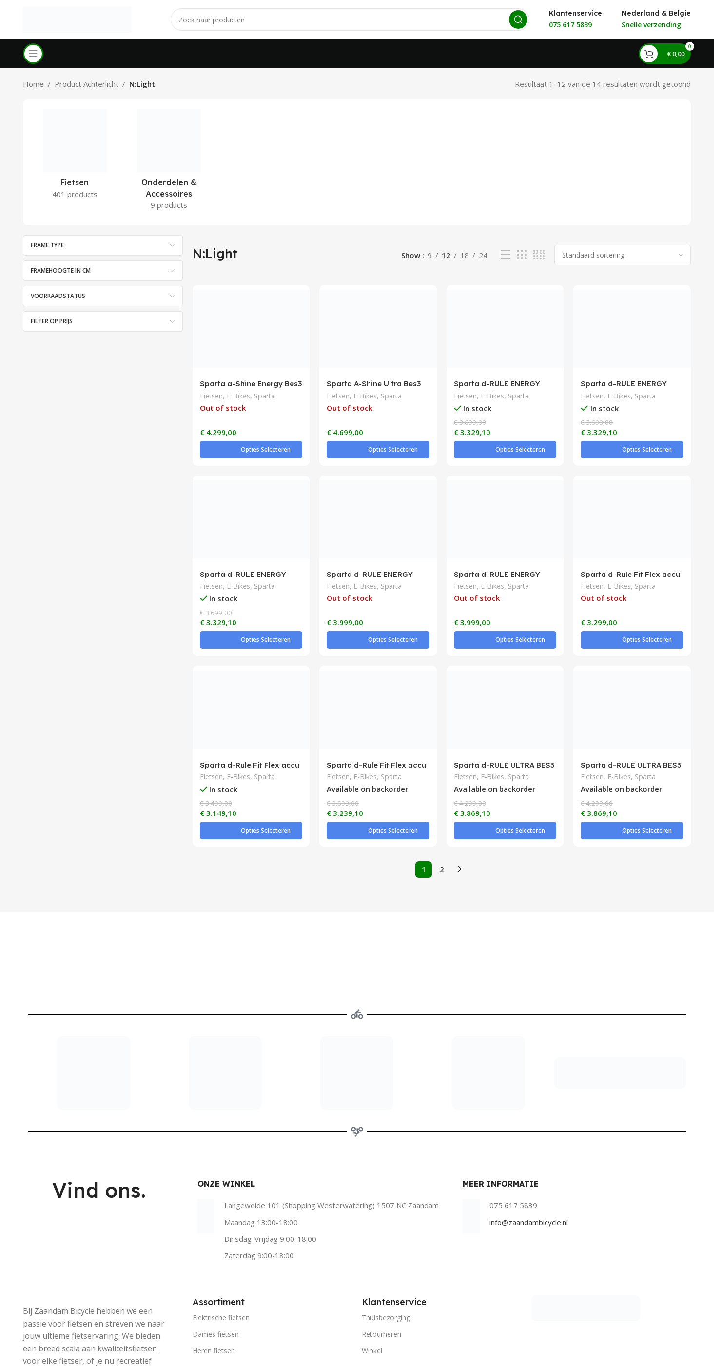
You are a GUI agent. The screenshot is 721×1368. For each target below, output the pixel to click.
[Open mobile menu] (33, 53)
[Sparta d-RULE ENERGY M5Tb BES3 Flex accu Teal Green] (505, 500)
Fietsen (211, 396)
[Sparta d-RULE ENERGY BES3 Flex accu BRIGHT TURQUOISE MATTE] (505, 329)
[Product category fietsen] (75, 157)
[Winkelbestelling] (622, 255)
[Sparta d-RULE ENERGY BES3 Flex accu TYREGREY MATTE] (632, 329)
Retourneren (381, 1275)
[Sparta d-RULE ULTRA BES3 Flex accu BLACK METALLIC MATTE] (505, 670)
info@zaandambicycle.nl (528, 1164)
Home (33, 84)
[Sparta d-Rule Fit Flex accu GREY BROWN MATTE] (251, 670)
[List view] (505, 254)
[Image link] (585, 1249)
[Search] (350, 19)
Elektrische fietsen (221, 1259)
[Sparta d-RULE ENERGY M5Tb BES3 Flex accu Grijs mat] (378, 500)
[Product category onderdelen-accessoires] (169, 162)
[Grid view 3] (521, 254)
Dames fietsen (216, 1275)
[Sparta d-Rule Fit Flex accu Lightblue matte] (378, 670)
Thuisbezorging (386, 1259)
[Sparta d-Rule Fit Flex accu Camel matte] (632, 500)
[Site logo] (77, 18)
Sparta (264, 396)
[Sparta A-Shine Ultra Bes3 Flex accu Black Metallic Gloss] (378, 329)
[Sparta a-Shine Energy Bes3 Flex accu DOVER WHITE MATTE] (251, 329)
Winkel (372, 1292)
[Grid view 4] (539, 254)
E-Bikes (238, 396)
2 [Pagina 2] (442, 810)
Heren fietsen (214, 1292)
